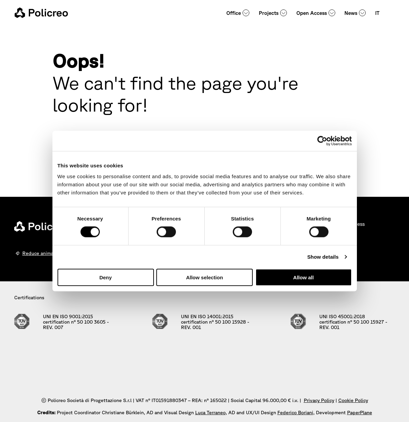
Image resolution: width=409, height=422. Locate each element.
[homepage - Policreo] (41, 12)
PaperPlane (359, 412)
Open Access (311, 13)
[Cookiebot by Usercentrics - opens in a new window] (322, 141)
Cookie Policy (353, 400)
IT (377, 13)
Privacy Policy (319, 400)
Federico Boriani (295, 412)
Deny (105, 277)
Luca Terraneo (210, 412)
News (350, 13)
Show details (323, 257)
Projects (268, 13)
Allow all (303, 277)
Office (233, 13)
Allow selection (204, 277)
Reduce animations (43, 253)
